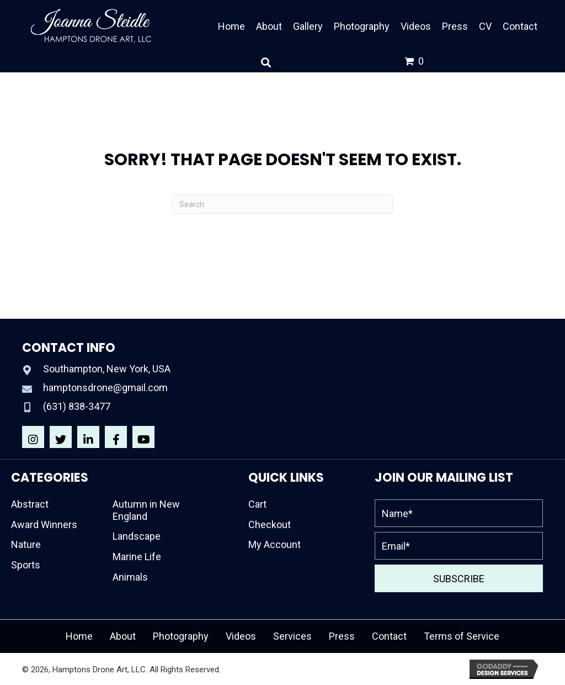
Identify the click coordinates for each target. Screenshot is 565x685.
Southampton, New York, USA (106, 369)
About (123, 636)
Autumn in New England (146, 510)
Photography (181, 636)
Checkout (269, 524)
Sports (25, 565)
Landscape (137, 536)
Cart (257, 504)
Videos (241, 636)
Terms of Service (461, 636)
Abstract (30, 504)
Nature (26, 544)
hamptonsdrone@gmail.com (105, 387)
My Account (274, 544)
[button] (33, 437)
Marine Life (137, 556)
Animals (130, 577)
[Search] (282, 204)
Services (292, 636)
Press (342, 636)
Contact (389, 636)
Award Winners (44, 524)
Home (79, 636)
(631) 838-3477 (76, 406)
